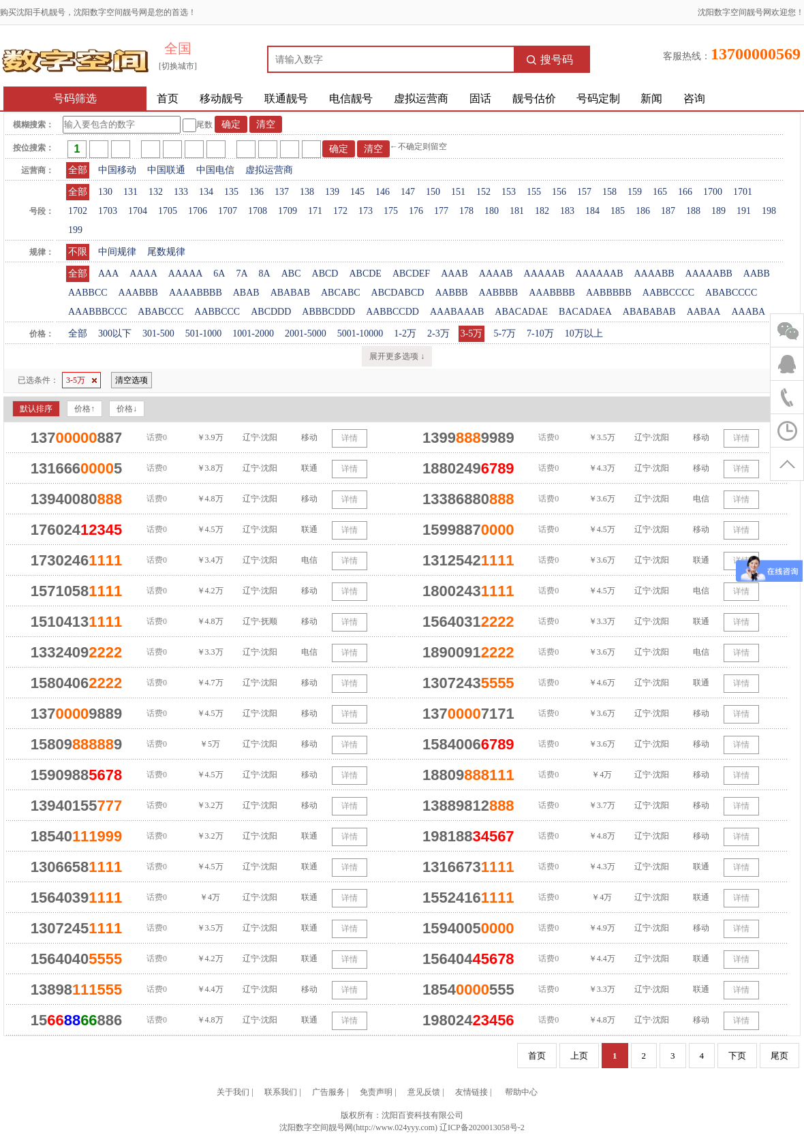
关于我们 (233, 1092)
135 (231, 192)
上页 (579, 1055)
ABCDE (365, 273)
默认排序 (36, 409)
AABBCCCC (668, 292)
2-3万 (438, 333)
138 (307, 192)
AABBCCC (217, 312)
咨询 (694, 98)
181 (517, 211)
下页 (737, 1055)
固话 (480, 98)
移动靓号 (221, 98)
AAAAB (496, 273)
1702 (77, 211)
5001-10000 (360, 333)
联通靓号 (286, 98)
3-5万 (472, 333)
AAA (108, 273)
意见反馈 (423, 1092)
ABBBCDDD (328, 312)
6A (219, 273)
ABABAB (290, 292)
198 (769, 211)
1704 (137, 211)
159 (635, 192)
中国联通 (166, 170)
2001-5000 (305, 333)
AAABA (748, 312)
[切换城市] (178, 66)
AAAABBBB (195, 292)
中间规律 (117, 252)
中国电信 (215, 170)
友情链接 (471, 1092)
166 (685, 192)
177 (441, 211)
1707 (227, 211)
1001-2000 (253, 333)
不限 (77, 252)
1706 (197, 211)
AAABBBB (552, 292)
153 (508, 192)
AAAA (143, 273)
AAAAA (185, 273)
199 (75, 230)
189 (718, 211)
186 (643, 211)
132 (156, 192)
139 (332, 192)
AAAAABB (708, 273)
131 (130, 192)
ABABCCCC (731, 292)
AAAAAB (544, 273)
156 (559, 192)
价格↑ (84, 409)
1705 (167, 211)
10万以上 (584, 333)
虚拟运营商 (421, 98)
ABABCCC (160, 312)
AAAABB (654, 273)
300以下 (115, 333)
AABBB (451, 292)
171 (315, 211)
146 (382, 192)
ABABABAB (649, 312)
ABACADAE (521, 312)
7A (241, 273)
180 (491, 211)
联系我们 (280, 1092)
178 (466, 211)
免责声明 (376, 1092)
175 (391, 211)
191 (744, 211)
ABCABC (340, 292)
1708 (257, 211)
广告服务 (328, 1092)
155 (534, 192)
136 (256, 192)
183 (567, 211)
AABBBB (499, 292)
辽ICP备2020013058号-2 (482, 1127)
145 (357, 192)
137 (282, 192)
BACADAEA (585, 312)
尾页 (779, 1055)
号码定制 (598, 98)
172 (340, 211)
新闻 (651, 98)
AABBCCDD (392, 312)
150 (433, 192)
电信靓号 (351, 98)
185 (617, 211)
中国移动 (117, 170)
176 (416, 211)
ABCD (325, 273)
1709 (287, 211)
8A (264, 273)
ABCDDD (271, 312)
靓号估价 (534, 98)
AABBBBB (609, 292)
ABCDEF (411, 273)
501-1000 (203, 333)
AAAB (454, 273)
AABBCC (88, 292)
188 (693, 211)
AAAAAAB (599, 273)
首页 (168, 98)
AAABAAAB (457, 312)
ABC (291, 273)
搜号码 (550, 59)
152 (483, 192)
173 (365, 211)
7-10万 (540, 333)
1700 (712, 192)
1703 (107, 211)
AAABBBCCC (97, 312)
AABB (756, 273)
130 (105, 192)
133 (181, 192)
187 (668, 211)
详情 (349, 438)
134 (206, 192)
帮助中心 (521, 1092)
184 (592, 211)
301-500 (158, 333)
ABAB (246, 292)
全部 (77, 170)
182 (542, 211)
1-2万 (405, 333)
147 (408, 192)
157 (584, 192)
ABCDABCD (397, 292)
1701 (742, 192)
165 (660, 192)
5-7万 (504, 333)
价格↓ (127, 409)
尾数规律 (166, 252)
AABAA (704, 312)
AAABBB (138, 292)
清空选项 (131, 380)
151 (458, 192)
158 (609, 192)
